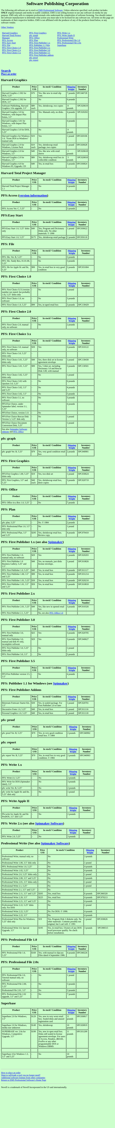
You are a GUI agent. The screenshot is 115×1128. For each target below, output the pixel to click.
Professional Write (65, 38)
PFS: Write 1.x (63, 33)
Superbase (61, 45)
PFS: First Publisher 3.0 (39, 50)
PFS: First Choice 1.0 (11, 48)
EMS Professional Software (50, 10)
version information (33, 195)
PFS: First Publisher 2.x (39, 48)
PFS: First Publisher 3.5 (39, 53)
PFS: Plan (33, 40)
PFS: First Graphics (37, 33)
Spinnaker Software (49, 823)
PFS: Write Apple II (66, 35)
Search (6, 70)
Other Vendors (7, 27)
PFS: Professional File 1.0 (68, 40)
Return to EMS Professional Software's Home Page (23, 1080)
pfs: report (33, 60)
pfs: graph (33, 35)
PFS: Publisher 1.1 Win (39, 45)
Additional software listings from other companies (23, 1077)
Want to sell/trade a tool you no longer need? (20, 1075)
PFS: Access (7, 40)
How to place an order (11, 1073)
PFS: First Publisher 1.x (39, 43)
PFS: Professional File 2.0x (69, 43)
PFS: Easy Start (9, 43)
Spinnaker (55, 542)
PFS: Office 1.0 (56, 613)
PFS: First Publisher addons (41, 55)
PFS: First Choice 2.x (11, 50)
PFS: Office (34, 38)
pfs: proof (33, 57)
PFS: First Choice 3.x (11, 53)
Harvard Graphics (10, 33)
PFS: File (6, 45)
